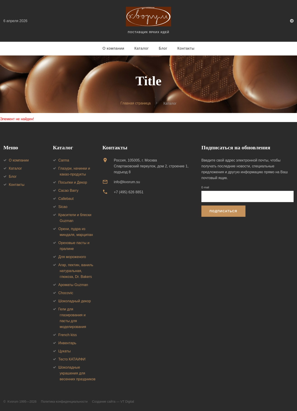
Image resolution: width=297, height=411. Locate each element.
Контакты (186, 48)
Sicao (62, 207)
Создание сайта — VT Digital (113, 401)
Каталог (141, 48)
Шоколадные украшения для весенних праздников (76, 373)
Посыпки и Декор (72, 182)
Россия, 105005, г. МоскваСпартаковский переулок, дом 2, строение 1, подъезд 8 (151, 166)
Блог (163, 48)
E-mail (205, 187)
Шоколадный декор (74, 301)
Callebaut (66, 199)
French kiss (67, 335)
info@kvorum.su (127, 182)
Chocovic (65, 293)
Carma (63, 160)
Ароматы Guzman (73, 285)
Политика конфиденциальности (64, 401)
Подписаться (223, 211)
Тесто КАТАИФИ (71, 359)
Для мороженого (72, 257)
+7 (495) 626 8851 (128, 192)
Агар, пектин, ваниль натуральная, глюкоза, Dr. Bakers (75, 271)
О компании (113, 48)
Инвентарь (67, 343)
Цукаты (64, 351)
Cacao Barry (68, 190)
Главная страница (135, 103)
